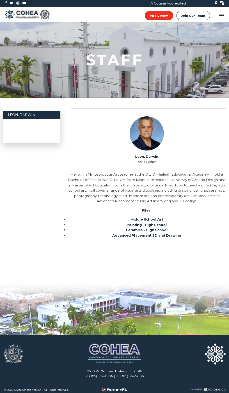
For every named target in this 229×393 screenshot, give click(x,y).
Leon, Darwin (21, 115)
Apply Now (159, 15)
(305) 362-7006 (132, 376)
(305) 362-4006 (101, 376)
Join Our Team (193, 15)
